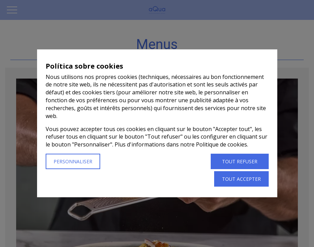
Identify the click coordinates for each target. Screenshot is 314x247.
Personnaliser (73, 161)
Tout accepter (241, 179)
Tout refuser (239, 161)
